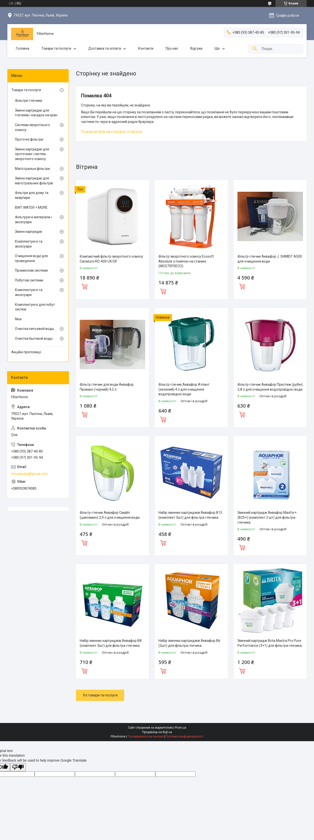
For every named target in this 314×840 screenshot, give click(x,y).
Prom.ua (180, 727)
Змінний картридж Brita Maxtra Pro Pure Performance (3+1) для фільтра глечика (269, 643)
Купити (84, 286)
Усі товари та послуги (100, 695)
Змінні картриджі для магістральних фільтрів (34, 180)
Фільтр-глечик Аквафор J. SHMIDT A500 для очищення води (269, 258)
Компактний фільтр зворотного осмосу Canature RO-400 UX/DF (111, 258)
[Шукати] (254, 49)
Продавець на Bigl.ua (157, 732)
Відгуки (196, 48)
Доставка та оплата (104, 48)
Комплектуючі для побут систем (35, 307)
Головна (22, 48)
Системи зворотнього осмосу (32, 127)
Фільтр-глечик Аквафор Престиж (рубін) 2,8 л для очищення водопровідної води (270, 387)
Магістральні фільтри (32, 169)
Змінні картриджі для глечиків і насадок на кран (36, 112)
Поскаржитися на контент (146, 736)
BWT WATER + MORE (31, 207)
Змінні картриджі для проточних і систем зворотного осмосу (32, 154)
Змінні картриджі (28, 232)
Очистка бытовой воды (33, 338)
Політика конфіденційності (184, 736)
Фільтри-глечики (28, 101)
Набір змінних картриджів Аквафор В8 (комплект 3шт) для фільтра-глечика (111, 643)
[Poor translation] (18, 767)
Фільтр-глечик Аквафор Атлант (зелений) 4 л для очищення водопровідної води (183, 389)
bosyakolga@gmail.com (29, 474)
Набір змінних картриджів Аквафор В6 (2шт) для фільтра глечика (189, 643)
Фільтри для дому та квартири (31, 195)
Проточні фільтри (29, 139)
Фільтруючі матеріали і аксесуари (33, 219)
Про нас (172, 48)
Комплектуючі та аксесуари (28, 243)
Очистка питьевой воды (34, 329)
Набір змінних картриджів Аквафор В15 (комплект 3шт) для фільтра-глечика (190, 515)
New (18, 319)
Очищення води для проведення (31, 258)
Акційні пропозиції (26, 352)
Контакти (145, 48)
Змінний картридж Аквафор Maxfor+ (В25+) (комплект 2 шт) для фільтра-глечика (267, 517)
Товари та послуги (56, 48)
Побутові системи (29, 280)
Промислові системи (31, 270)
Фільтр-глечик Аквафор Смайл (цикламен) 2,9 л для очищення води (110, 515)
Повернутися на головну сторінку (112, 131)
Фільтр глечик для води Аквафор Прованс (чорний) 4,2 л (107, 387)
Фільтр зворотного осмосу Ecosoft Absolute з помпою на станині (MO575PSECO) (186, 261)
